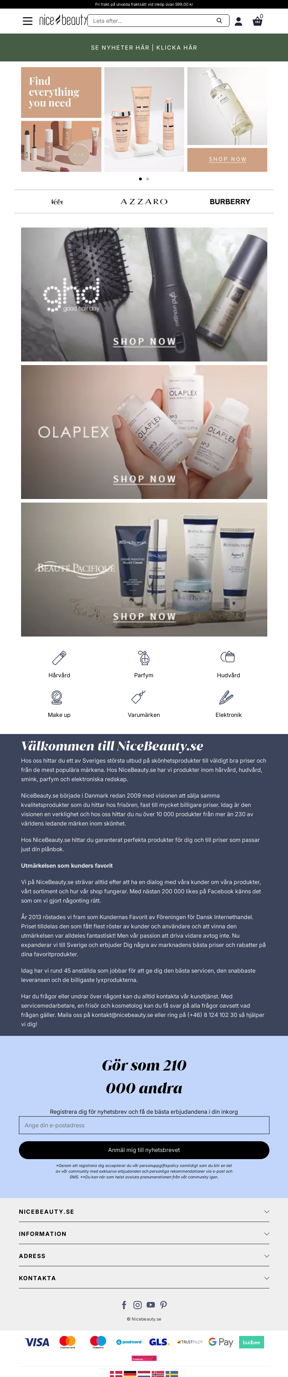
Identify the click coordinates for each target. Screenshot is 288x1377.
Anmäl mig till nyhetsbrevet (144, 1149)
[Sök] (158, 20)
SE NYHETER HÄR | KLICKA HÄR (144, 47)
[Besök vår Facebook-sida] (124, 1307)
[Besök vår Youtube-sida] (151, 1307)
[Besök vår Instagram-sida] (137, 1307)
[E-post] (144, 1125)
